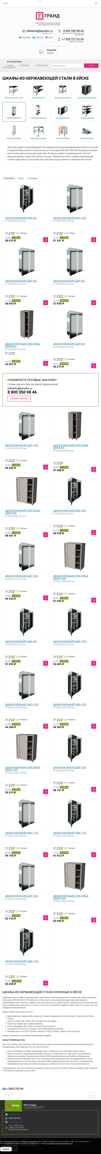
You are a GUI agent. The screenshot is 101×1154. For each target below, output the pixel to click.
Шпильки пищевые (14, 132)
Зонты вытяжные (87, 132)
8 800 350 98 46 (73, 31)
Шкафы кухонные (14, 112)
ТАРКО (5, 3)
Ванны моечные (38, 91)
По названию (32, 178)
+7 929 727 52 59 (73, 39)
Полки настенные (63, 112)
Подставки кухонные (38, 132)
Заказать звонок (19, 398)
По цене (21, 178)
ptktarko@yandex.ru (39, 31)
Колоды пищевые (63, 132)
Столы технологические (87, 91)
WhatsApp (25, 37)
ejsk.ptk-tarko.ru (15, 1114)
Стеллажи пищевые (38, 112)
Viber (49, 37)
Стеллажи (24, 65)
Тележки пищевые (87, 112)
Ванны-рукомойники (62, 91)
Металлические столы (14, 91)
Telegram (38, 37)
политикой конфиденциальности (59, 1143)
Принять (6, 1149)
